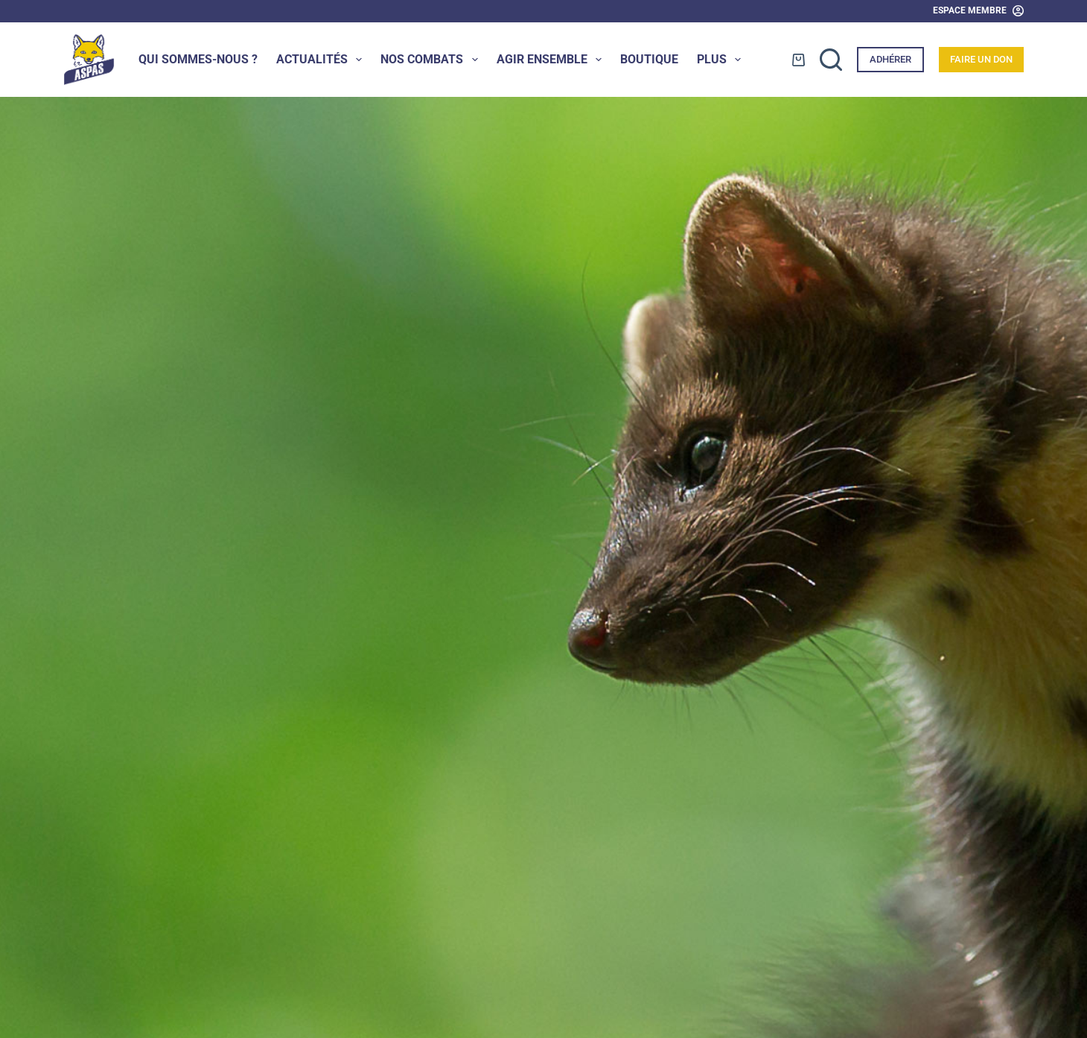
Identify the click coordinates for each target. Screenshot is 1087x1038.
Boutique (649, 59)
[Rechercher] (831, 59)
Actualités (322, 60)
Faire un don (981, 59)
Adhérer (890, 59)
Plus (722, 60)
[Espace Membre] (978, 11)
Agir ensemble (552, 60)
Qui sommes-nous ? (198, 59)
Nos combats (431, 60)
